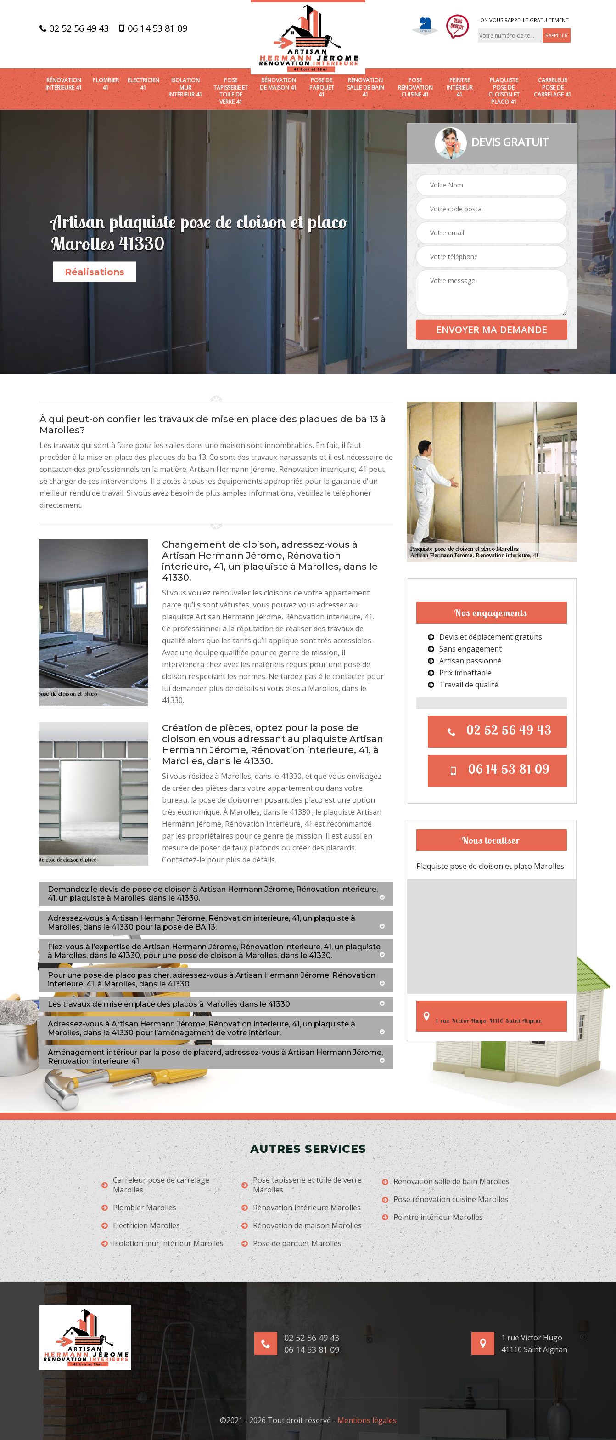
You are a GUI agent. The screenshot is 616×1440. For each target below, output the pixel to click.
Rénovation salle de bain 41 (365, 87)
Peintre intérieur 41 (460, 87)
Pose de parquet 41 (321, 87)
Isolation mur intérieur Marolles (162, 1243)
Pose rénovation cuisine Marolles (445, 1199)
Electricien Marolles (140, 1225)
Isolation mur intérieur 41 (185, 87)
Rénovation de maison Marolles (301, 1225)
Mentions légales (367, 1420)
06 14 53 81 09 (152, 28)
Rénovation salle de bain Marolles (446, 1181)
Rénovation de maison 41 (278, 84)
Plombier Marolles (138, 1208)
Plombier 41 (106, 84)
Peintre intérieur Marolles (432, 1217)
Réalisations (94, 272)
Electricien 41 (143, 84)
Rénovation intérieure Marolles (301, 1208)
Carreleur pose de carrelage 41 (552, 87)
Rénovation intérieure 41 (63, 84)
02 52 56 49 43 (74, 28)
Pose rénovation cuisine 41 (415, 87)
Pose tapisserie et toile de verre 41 (230, 91)
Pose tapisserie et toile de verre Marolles (301, 1185)
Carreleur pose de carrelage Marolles (155, 1185)
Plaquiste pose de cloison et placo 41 (504, 91)
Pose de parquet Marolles (291, 1243)
